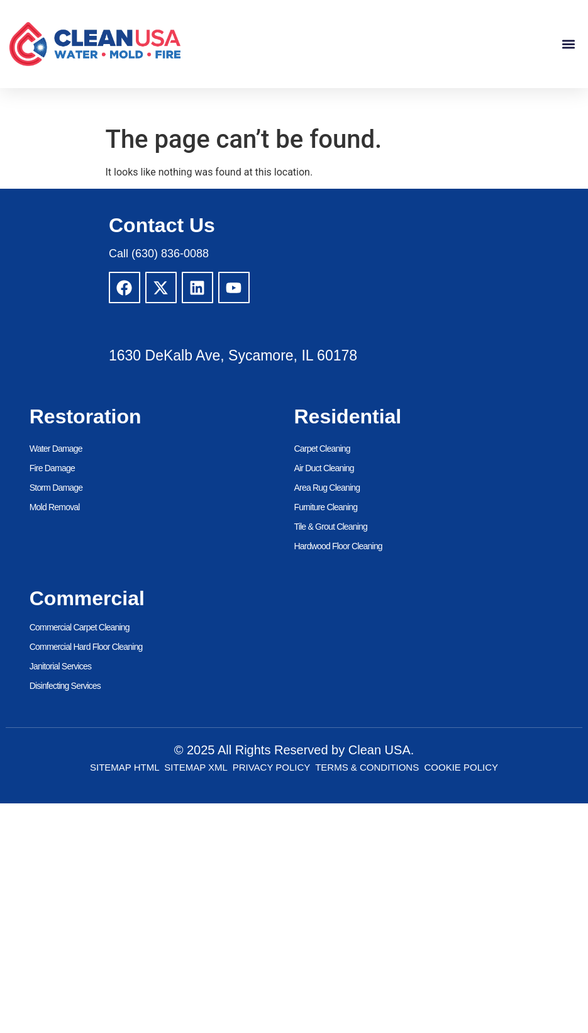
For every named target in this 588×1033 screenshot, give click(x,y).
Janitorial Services (60, 666)
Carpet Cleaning (322, 449)
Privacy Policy (271, 767)
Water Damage (56, 449)
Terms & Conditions (367, 767)
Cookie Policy (461, 767)
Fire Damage (52, 468)
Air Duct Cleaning (324, 468)
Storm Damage (56, 488)
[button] (568, 44)
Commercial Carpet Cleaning (80, 627)
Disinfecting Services (65, 686)
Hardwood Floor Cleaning (338, 546)
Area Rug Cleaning (327, 488)
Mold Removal (55, 507)
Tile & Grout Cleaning (331, 527)
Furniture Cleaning (326, 507)
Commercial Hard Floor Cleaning (86, 647)
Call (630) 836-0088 (159, 253)
